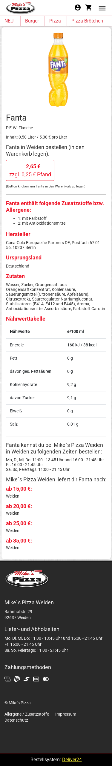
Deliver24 (72, 759)
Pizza (55, 21)
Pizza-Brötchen (87, 21)
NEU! (9, 21)
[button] (102, 7)
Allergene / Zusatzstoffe (26, 714)
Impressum (65, 714)
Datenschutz (16, 720)
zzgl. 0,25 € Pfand (30, 170)
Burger (32, 21)
